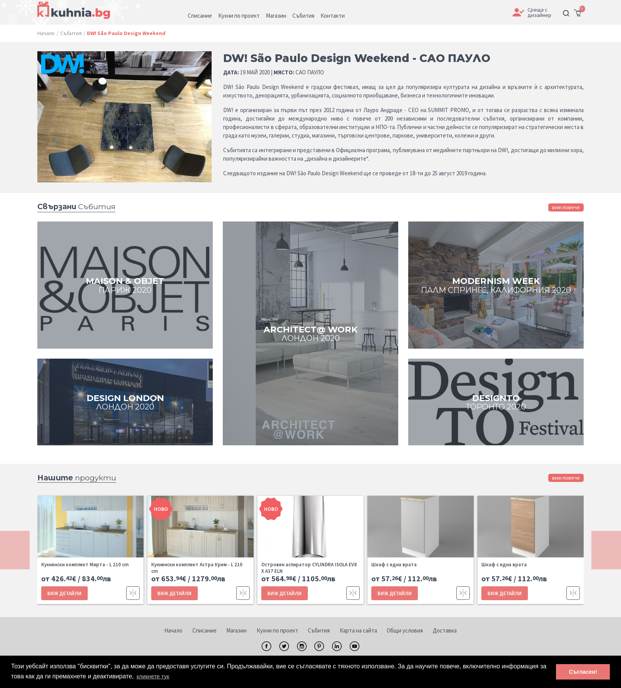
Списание (204, 629)
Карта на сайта (358, 629)
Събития (319, 629)
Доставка (445, 629)
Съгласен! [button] (583, 671)
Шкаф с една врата (394, 564)
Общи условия (405, 629)
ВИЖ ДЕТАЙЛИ (62, 592)
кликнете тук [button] (154, 676)
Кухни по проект (277, 629)
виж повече (566, 207)
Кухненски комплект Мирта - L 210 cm (85, 564)
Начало (173, 629)
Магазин (236, 629)
